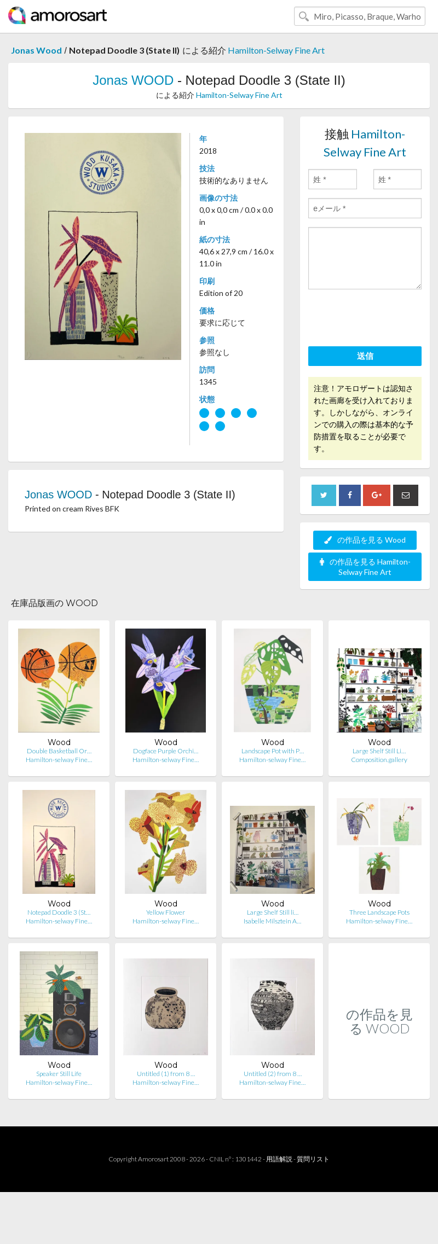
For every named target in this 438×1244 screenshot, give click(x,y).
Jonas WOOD (133, 80)
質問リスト (313, 1159)
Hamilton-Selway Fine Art (276, 50)
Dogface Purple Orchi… (165, 751)
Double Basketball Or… (59, 751)
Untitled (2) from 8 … (273, 1073)
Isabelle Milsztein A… (272, 921)
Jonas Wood (36, 50)
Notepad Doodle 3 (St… (58, 912)
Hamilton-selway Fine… (59, 759)
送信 (365, 356)
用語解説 (279, 1159)
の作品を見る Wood (365, 539)
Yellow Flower (165, 912)
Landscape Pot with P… (272, 751)
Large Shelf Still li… (272, 912)
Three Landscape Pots (379, 912)
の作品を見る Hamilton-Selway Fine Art (365, 567)
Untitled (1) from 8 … (166, 1073)
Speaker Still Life (59, 1073)
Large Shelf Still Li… (379, 751)
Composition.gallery (379, 759)
